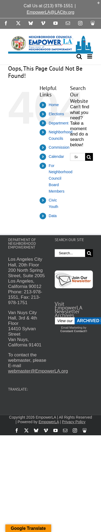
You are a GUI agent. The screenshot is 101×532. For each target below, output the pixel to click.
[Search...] (77, 157)
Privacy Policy (73, 422)
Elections (56, 114)
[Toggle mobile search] (79, 56)
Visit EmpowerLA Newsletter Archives (68, 309)
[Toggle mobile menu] (90, 56)
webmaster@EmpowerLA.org (38, 371)
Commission (59, 147)
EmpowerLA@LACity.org (50, 12)
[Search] (89, 157)
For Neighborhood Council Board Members (60, 178)
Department (58, 123)
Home (54, 105)
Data (53, 216)
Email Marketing (71, 327)
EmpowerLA (49, 422)
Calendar (56, 156)
